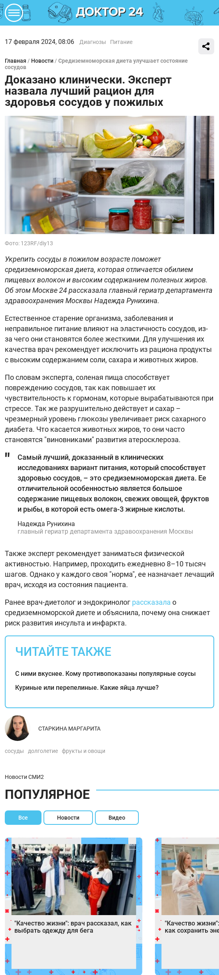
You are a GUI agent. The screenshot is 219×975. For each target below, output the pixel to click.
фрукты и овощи (83, 751)
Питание (121, 42)
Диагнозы (92, 42)
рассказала (151, 602)
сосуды (14, 751)
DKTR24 (110, 12)
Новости (42, 61)
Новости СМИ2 (24, 777)
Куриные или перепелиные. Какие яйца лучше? (87, 687)
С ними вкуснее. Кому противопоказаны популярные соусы (105, 673)
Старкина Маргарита (69, 728)
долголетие (43, 751)
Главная (15, 61)
